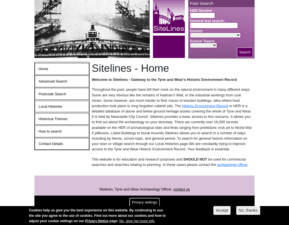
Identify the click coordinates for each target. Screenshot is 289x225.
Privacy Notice (97, 222)
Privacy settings (144, 203)
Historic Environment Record (205, 106)
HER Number (201, 10)
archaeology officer (232, 165)
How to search (50, 131)
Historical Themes (53, 119)
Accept (222, 211)
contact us (181, 189)
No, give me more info (137, 222)
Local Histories (50, 106)
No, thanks (248, 211)
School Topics (202, 41)
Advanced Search (53, 81)
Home (43, 69)
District (196, 31)
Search (245, 52)
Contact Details (51, 144)
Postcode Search (52, 94)
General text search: (207, 21)
